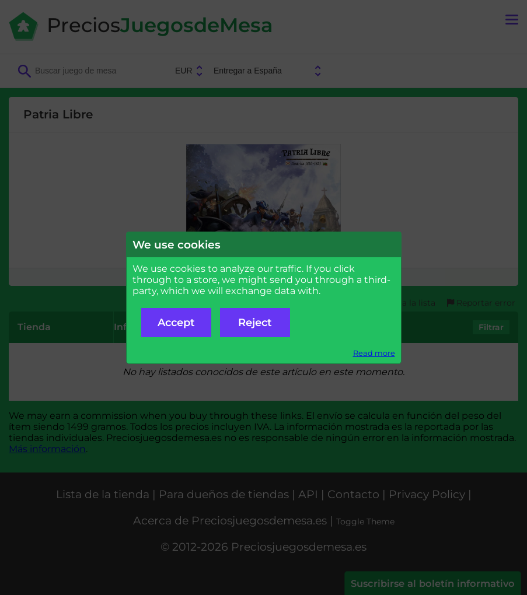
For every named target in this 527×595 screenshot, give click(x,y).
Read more (374, 353)
